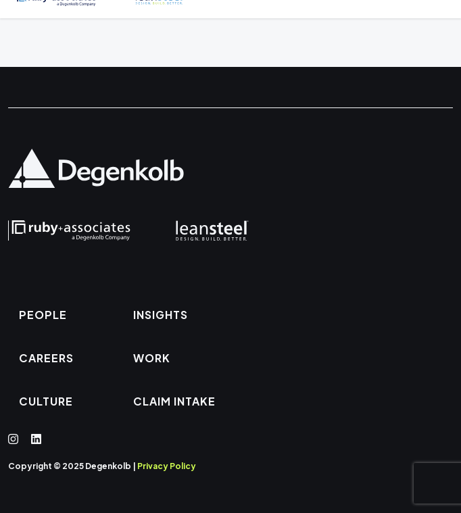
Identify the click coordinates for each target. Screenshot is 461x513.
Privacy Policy (166, 466)
